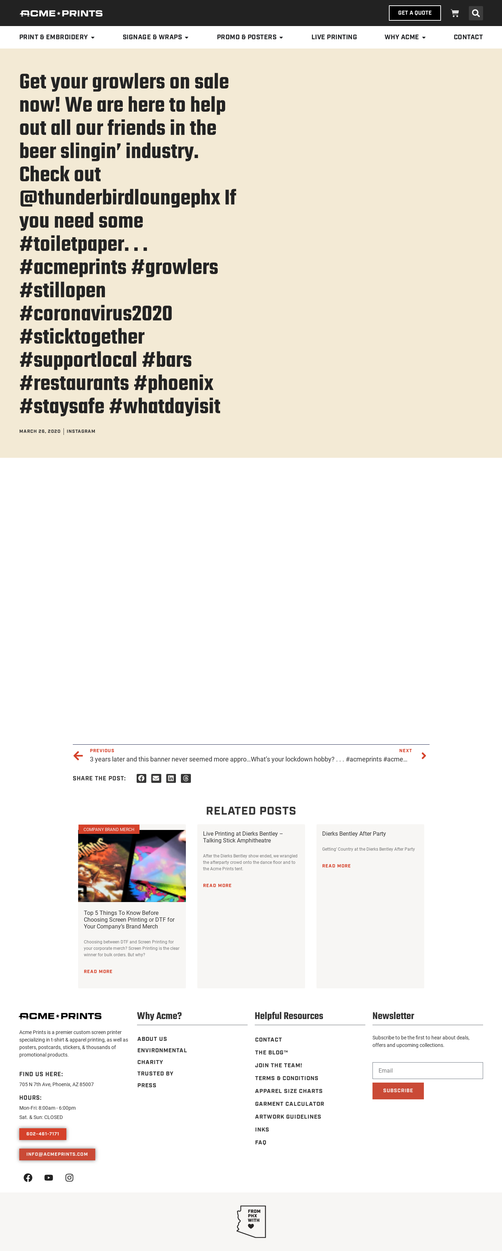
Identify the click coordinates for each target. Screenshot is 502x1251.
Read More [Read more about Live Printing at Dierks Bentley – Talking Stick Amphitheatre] (217, 885)
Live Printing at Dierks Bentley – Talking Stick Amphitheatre (243, 837)
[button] (476, 13)
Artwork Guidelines (289, 1117)
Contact (268, 1040)
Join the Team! (279, 1065)
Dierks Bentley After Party (354, 833)
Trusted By (155, 1073)
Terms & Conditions (287, 1078)
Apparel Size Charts (289, 1091)
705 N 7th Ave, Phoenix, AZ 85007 (56, 1084)
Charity (150, 1062)
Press (147, 1085)
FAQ (260, 1142)
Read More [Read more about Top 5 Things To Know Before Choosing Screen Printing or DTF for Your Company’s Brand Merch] (98, 971)
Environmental (162, 1050)
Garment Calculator (290, 1104)
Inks (262, 1130)
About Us (152, 1039)
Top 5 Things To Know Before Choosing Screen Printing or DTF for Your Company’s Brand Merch (129, 919)
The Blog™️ (272, 1053)
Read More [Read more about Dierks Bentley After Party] (336, 866)
